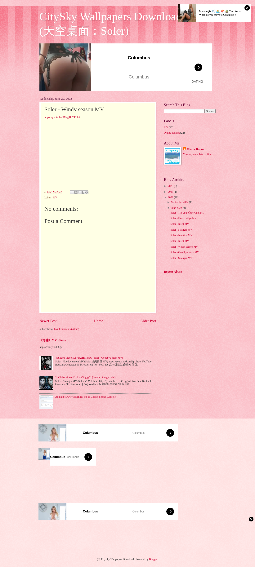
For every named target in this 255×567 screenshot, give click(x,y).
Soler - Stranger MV (181, 229)
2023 (171, 191)
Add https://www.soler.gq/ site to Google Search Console (85, 396)
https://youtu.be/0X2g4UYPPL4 (62, 117)
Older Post (148, 321)
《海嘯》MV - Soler (52, 340)
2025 (171, 186)
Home (98, 321)
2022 (171, 197)
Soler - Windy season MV (184, 246)
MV (55, 197)
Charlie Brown (195, 149)
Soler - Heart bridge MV (183, 218)
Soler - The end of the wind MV (187, 212)
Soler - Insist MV (179, 224)
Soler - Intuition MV (181, 235)
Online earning (172, 132)
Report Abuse (173, 271)
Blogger (153, 559)
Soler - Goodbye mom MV (184, 252)
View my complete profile (197, 154)
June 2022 (177, 207)
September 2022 (180, 202)
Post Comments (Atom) (66, 329)
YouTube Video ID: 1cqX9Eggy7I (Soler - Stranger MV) (85, 377)
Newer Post (48, 321)
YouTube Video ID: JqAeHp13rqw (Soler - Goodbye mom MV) (89, 357)
